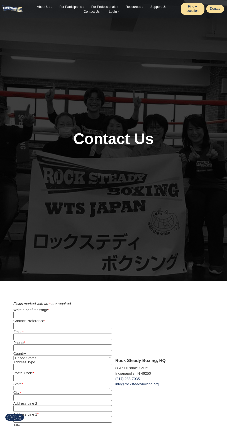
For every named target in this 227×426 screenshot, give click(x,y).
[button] (9, 417)
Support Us (158, 7)
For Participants (71, 6)
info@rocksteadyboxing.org (137, 384)
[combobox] (62, 357)
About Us (44, 6)
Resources (134, 6)
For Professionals (104, 6)
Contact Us (92, 11)
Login (114, 11)
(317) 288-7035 (127, 379)
